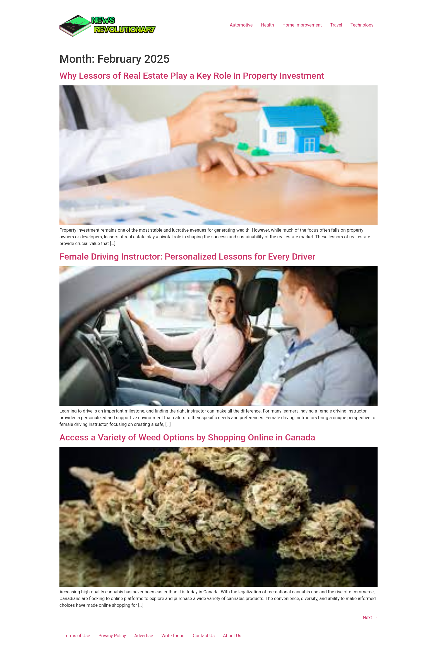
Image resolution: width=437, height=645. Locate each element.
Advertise (143, 635)
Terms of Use (77, 635)
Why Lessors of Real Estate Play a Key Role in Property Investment (191, 75)
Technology (361, 25)
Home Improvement (302, 25)
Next (370, 617)
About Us (232, 635)
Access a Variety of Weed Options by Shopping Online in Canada (187, 437)
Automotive (241, 25)
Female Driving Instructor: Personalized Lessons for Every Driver (187, 256)
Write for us (173, 635)
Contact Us (204, 635)
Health (267, 25)
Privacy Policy (112, 635)
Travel (336, 25)
